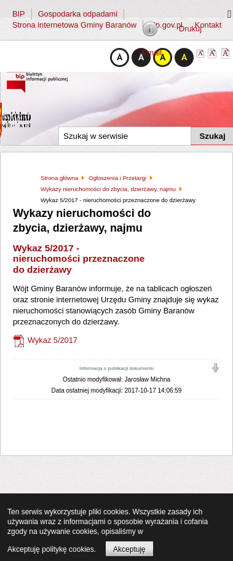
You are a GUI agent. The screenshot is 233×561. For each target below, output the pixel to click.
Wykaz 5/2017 (52, 340)
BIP (18, 13)
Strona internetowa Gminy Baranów (74, 24)
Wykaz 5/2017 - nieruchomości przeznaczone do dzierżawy (78, 259)
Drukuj (190, 28)
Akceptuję (129, 549)
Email (152, 52)
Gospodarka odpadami (77, 13)
